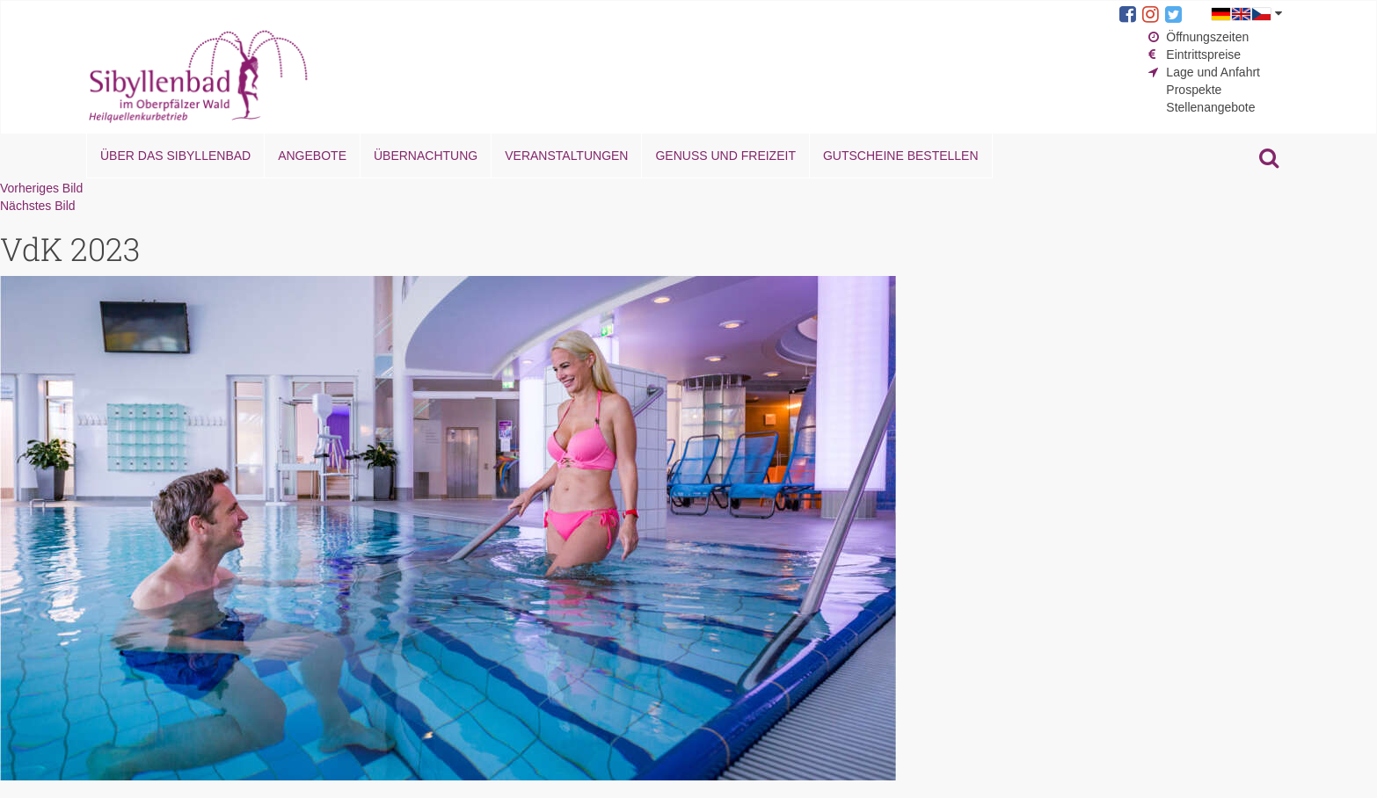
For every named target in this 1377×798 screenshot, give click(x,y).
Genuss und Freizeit (725, 156)
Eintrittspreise (1203, 54)
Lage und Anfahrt (1213, 72)
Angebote (312, 156)
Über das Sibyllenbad (175, 156)
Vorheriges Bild (41, 188)
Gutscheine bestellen (901, 156)
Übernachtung (425, 156)
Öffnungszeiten (1207, 37)
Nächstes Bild (38, 206)
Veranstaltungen (566, 156)
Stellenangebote (1210, 107)
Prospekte (1193, 90)
